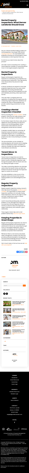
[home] (6, 5)
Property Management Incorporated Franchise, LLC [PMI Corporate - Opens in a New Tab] (16, 434)
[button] (4, 294)
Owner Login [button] (14, 384)
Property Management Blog (8, 11)
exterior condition (18, 114)
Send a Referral (14, 400)
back (3, 276)
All (5, 341)
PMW (20, 443)
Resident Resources (14, 391)
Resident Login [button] (14, 394)
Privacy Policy (5, 444)
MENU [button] (27, 5)
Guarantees (15, 382)
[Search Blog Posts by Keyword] (13, 285)
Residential (14, 377)
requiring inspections (7, 54)
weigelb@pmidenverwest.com (14, 414)
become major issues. (19, 213)
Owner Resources (14, 380)
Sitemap (24, 443)
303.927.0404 (24, 1)
